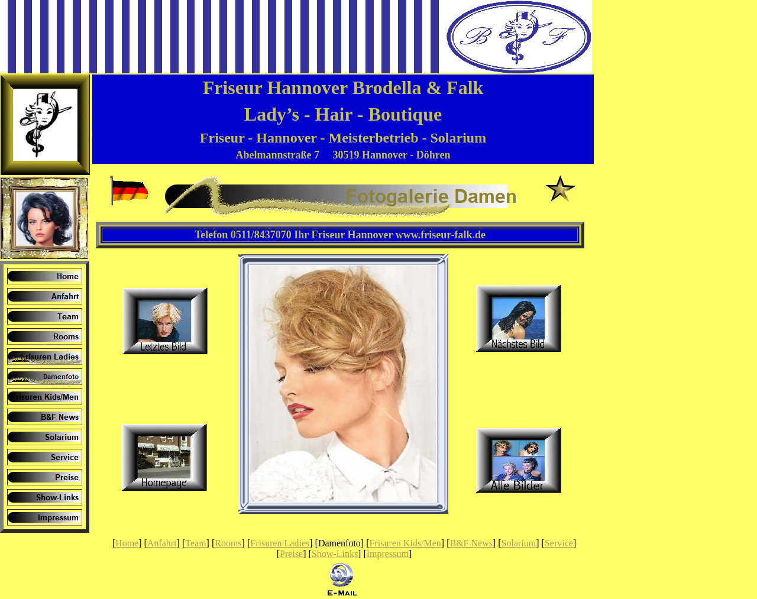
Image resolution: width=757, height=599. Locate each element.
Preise (291, 554)
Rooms (228, 543)
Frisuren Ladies (279, 543)
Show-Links (335, 554)
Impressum (388, 554)
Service (559, 543)
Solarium (519, 543)
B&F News (471, 543)
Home (126, 543)
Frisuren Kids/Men (405, 543)
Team (195, 543)
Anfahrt (162, 543)
